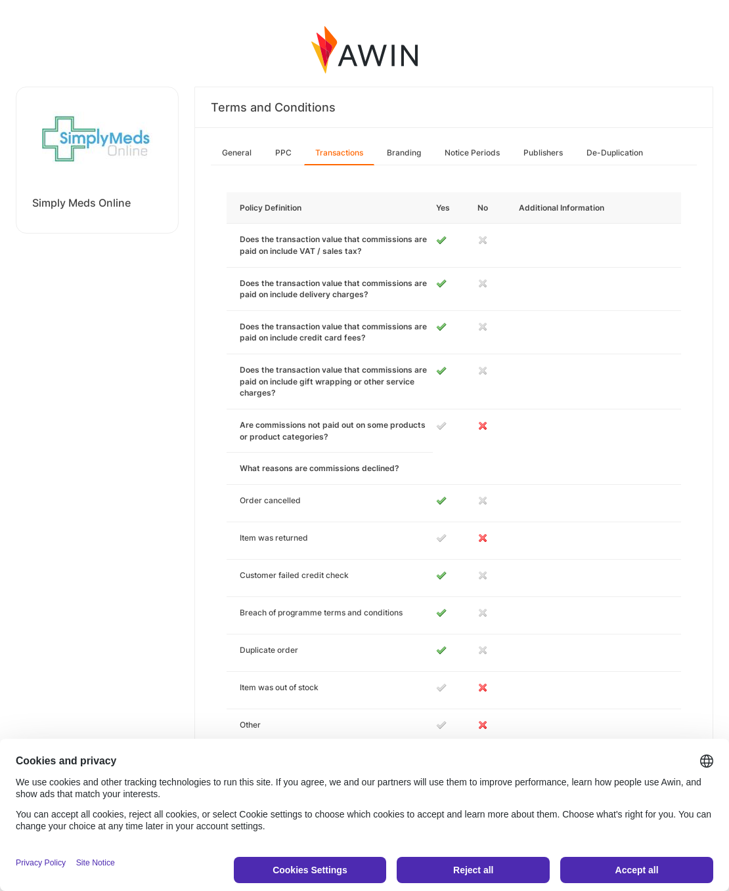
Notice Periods (472, 152)
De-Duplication (614, 152)
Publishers (543, 152)
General (237, 152)
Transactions (339, 152)
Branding (404, 152)
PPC (283, 152)
